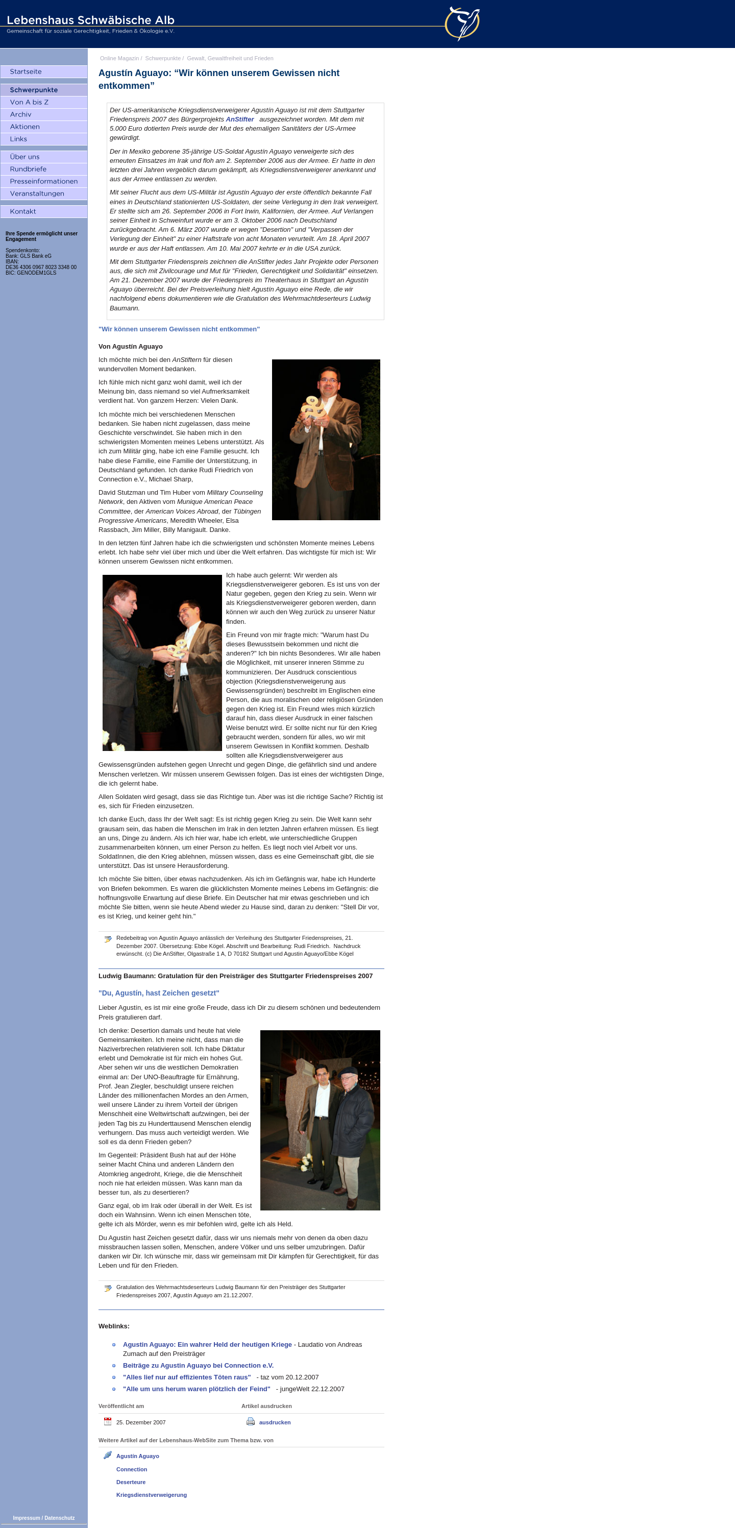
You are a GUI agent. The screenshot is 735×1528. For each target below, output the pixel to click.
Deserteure (130, 1482)
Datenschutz (59, 1518)
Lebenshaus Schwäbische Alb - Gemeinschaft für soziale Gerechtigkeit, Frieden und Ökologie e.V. (89, 24)
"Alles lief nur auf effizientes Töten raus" (188, 1377)
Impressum (26, 1518)
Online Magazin (119, 58)
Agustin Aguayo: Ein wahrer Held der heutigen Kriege (208, 1344)
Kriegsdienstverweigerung (151, 1495)
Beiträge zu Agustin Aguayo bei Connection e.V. (198, 1365)
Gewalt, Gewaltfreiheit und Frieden (230, 58)
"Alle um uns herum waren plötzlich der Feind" (198, 1389)
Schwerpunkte (163, 58)
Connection (132, 1469)
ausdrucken (275, 1422)
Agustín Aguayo (137, 1456)
